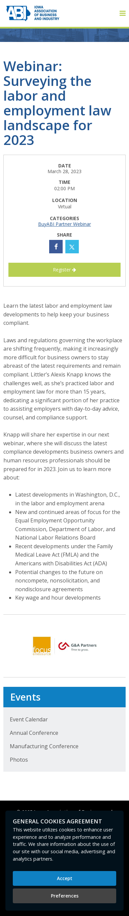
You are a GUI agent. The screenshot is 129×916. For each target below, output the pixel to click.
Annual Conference (34, 732)
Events (25, 697)
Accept (64, 878)
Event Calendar (29, 719)
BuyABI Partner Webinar (64, 224)
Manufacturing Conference (44, 746)
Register (64, 269)
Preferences (64, 896)
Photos (19, 759)
